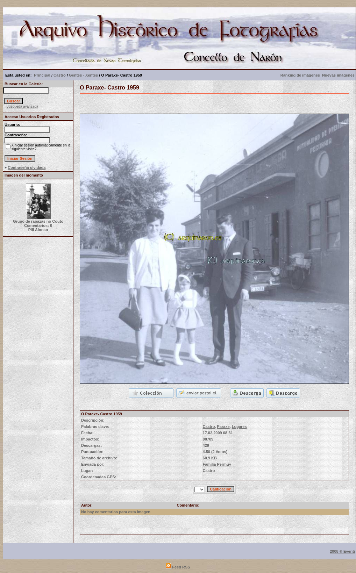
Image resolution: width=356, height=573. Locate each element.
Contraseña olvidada (26, 167)
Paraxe (223, 426)
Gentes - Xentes (83, 75)
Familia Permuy (217, 464)
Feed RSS (178, 567)
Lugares (239, 426)
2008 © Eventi (342, 551)
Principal (42, 75)
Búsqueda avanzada (22, 106)
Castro (60, 75)
